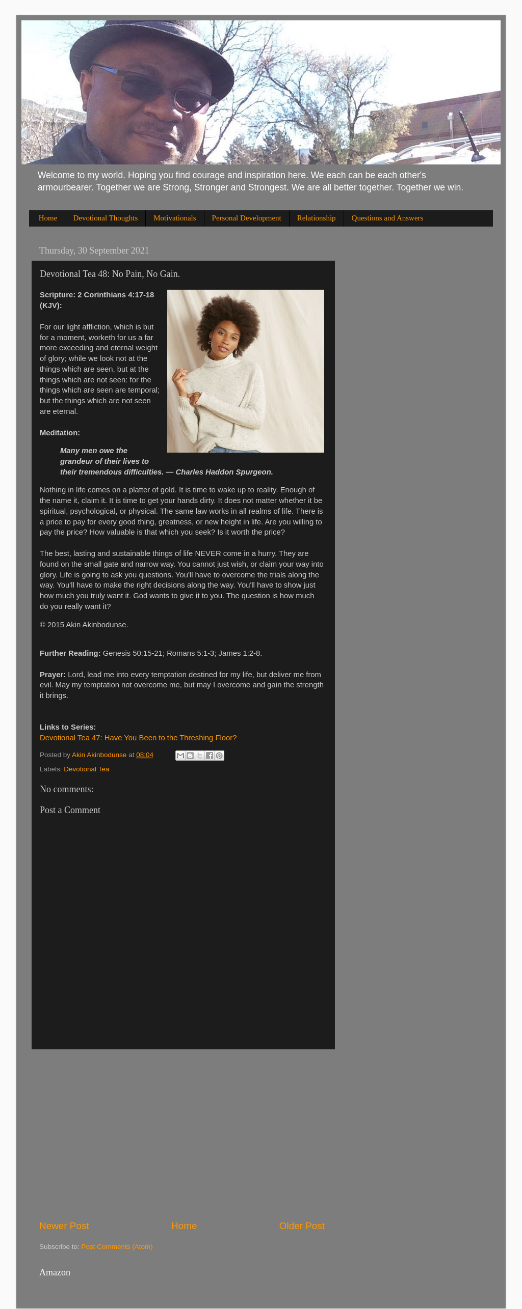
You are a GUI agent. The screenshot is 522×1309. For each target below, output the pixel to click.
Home (48, 218)
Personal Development (246, 218)
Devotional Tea (86, 769)
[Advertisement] (182, 1134)
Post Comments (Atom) (117, 1246)
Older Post (302, 1225)
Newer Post (64, 1225)
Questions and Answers (388, 218)
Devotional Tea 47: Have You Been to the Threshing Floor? (138, 738)
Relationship (316, 218)
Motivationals (174, 218)
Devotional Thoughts (105, 218)
